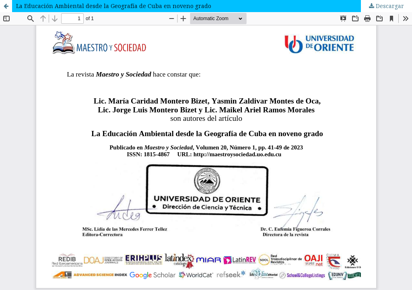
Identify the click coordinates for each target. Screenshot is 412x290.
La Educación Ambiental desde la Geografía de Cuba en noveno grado (113, 6)
